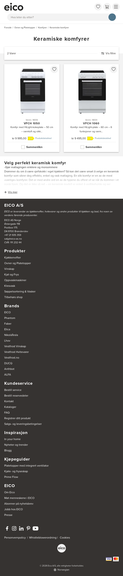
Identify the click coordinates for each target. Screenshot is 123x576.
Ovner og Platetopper (17, 263)
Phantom (9, 318)
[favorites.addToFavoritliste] (54, 69)
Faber (7, 324)
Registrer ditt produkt (17, 418)
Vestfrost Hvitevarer (16, 352)
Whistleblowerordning (42, 538)
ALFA (7, 375)
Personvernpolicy (15, 538)
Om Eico (9, 492)
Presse (8, 515)
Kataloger (10, 407)
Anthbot (9, 369)
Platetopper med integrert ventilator (26, 466)
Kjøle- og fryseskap (16, 471)
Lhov (7, 341)
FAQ (7, 413)
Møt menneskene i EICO (19, 498)
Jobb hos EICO (13, 509)
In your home (12, 439)
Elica (7, 329)
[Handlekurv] (107, 6)
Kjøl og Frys (11, 274)
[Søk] (112, 17)
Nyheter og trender (16, 445)
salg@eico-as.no (13, 239)
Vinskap (9, 269)
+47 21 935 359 (12, 235)
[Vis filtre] (107, 53)
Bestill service (12, 390)
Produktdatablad (43, 138)
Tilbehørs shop (13, 297)
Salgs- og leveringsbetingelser (23, 424)
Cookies (65, 538)
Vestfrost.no (11, 358)
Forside (8, 27)
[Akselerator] (48, 7)
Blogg (8, 450)
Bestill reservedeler (16, 396)
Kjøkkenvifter (12, 257)
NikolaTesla (11, 335)
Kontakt (9, 401)
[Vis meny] (116, 6)
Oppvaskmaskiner (15, 280)
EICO (7, 312)
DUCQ (8, 363)
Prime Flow (11, 477)
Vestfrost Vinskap (15, 346)
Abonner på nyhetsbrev (18, 504)
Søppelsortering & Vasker (19, 291)
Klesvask (9, 286)
